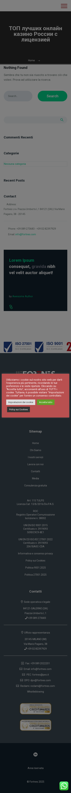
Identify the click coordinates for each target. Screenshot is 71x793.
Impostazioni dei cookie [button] (20, 402)
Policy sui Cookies (18, 409)
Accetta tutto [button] (45, 402)
